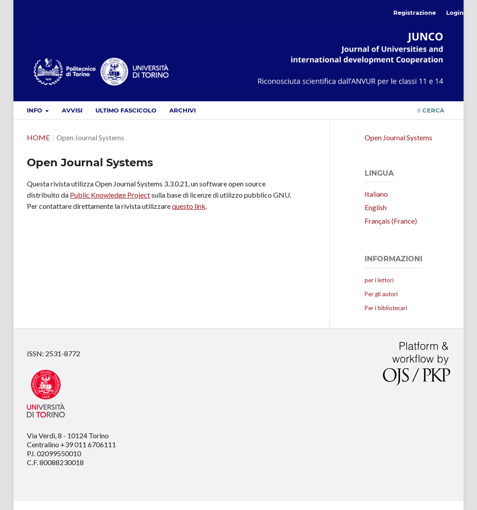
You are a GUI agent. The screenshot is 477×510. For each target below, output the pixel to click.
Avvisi (72, 110)
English (376, 207)
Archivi (182, 110)
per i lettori (379, 280)
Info (35, 110)
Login (455, 12)
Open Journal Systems (398, 137)
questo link (189, 206)
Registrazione (414, 12)
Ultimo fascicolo (125, 110)
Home (38, 137)
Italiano (376, 194)
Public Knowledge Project (110, 194)
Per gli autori (381, 294)
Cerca (430, 110)
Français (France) (391, 220)
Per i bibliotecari (386, 307)
